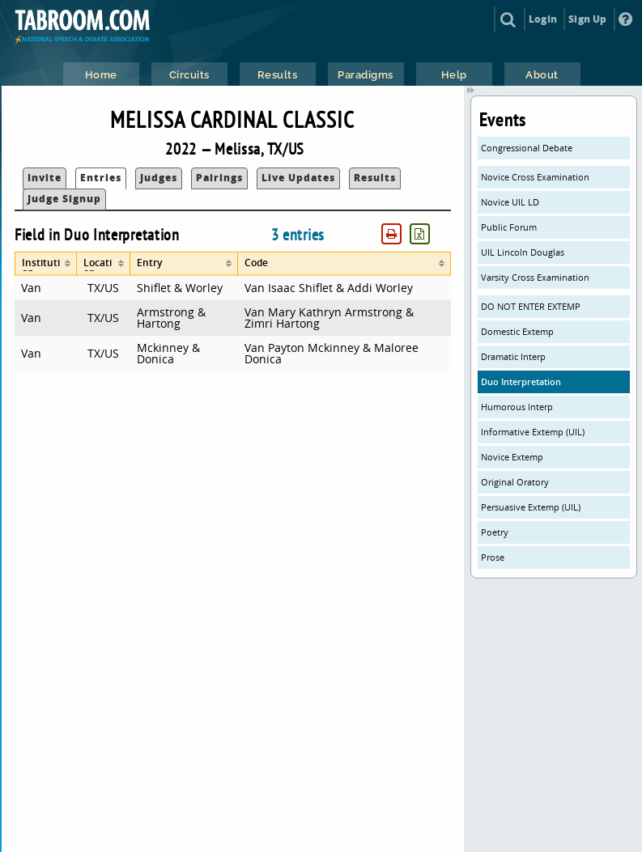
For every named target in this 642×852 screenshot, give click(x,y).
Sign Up (587, 19)
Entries (100, 177)
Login (543, 19)
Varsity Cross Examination (535, 277)
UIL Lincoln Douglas (522, 252)
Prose (492, 557)
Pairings (219, 177)
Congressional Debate (526, 148)
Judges (158, 177)
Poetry (494, 532)
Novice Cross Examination (535, 177)
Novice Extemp (512, 457)
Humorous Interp (517, 407)
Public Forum (509, 227)
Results (375, 177)
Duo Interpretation (521, 381)
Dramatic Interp (513, 356)
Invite (45, 177)
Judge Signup (64, 199)
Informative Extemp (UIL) (533, 432)
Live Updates (298, 177)
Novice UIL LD (510, 202)
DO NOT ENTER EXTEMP (530, 306)
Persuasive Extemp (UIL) (530, 507)
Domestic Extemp (517, 331)
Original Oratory (515, 482)
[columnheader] (46, 264)
